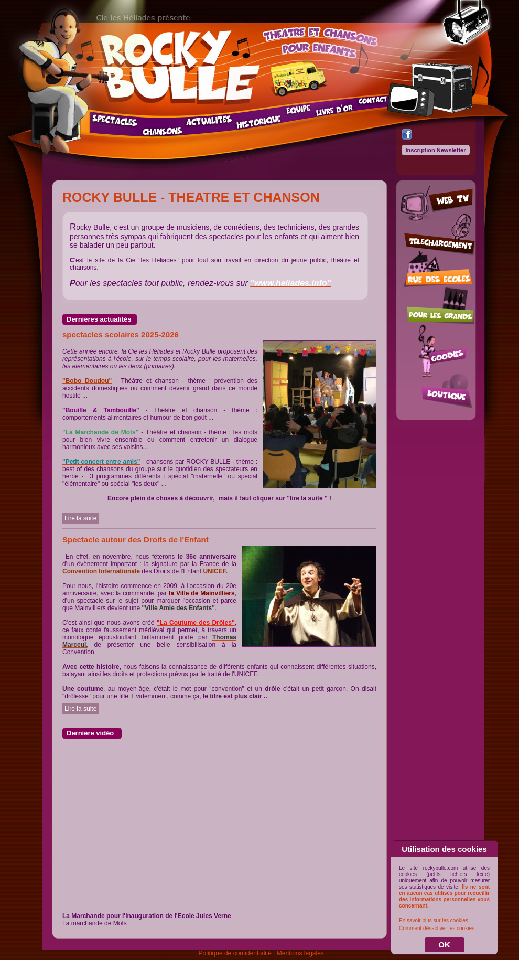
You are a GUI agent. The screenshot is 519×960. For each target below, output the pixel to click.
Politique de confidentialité (235, 953)
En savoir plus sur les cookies (433, 920)
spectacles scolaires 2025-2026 (120, 334)
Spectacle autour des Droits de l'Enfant (135, 539)
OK (444, 944)
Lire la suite (80, 518)
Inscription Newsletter (436, 150)
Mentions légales (300, 953)
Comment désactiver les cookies (436, 928)
